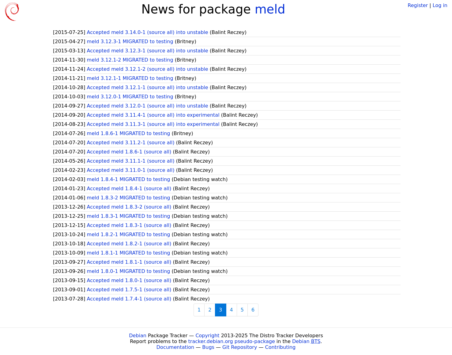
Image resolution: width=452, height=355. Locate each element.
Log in (440, 5)
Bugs (208, 347)
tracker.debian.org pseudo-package (231, 341)
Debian (137, 335)
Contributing (280, 347)
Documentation (175, 347)
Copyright (207, 335)
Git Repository (239, 347)
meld (270, 9)
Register (418, 5)
